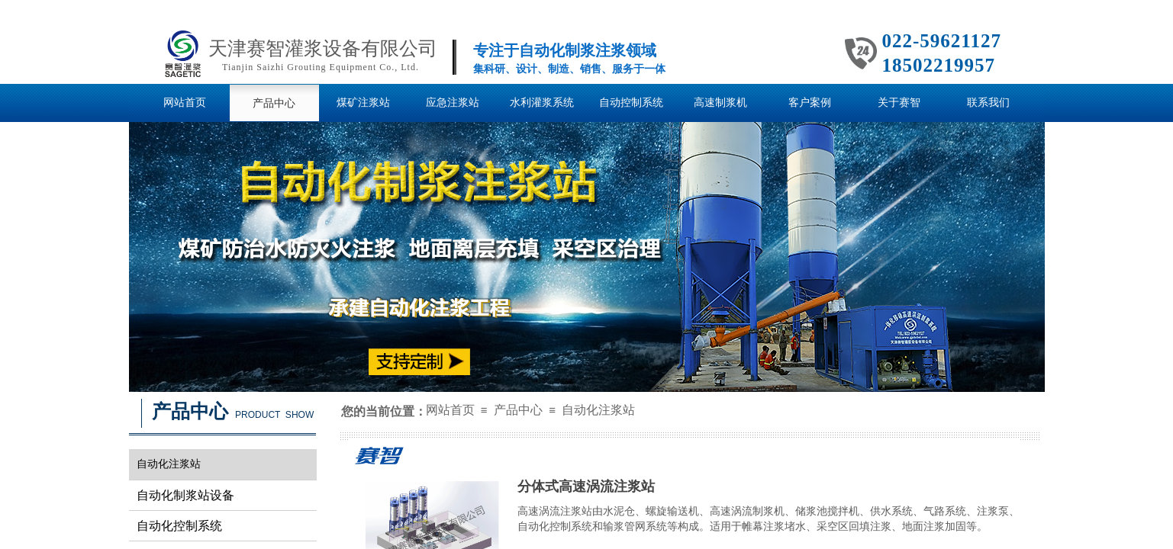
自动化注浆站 (598, 409)
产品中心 (518, 409)
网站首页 (450, 409)
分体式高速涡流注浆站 (586, 486)
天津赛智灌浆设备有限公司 (322, 48)
